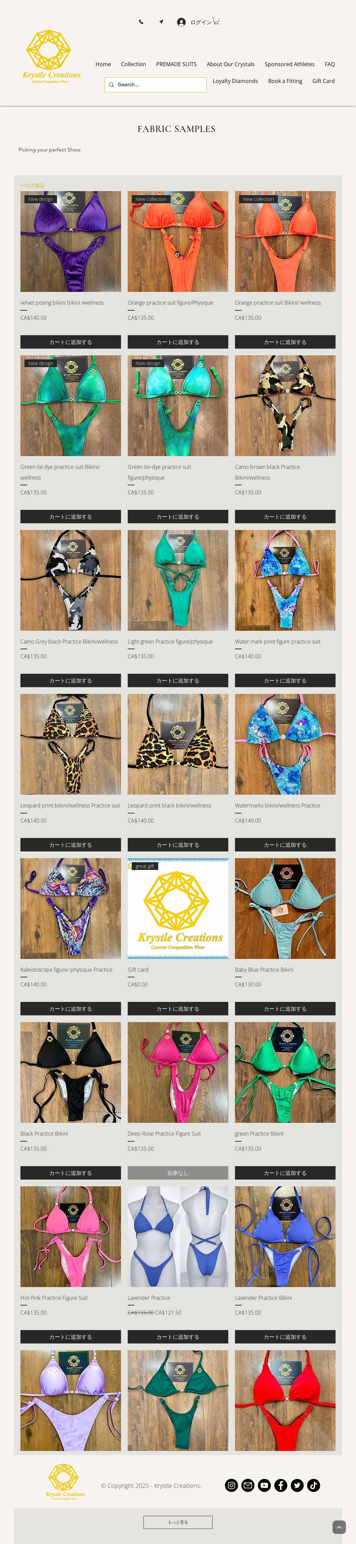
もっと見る (178, 1522)
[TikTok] (313, 1485)
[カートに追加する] (70, 342)
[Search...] (155, 85)
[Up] (339, 1527)
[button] (141, 22)
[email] (247, 1485)
